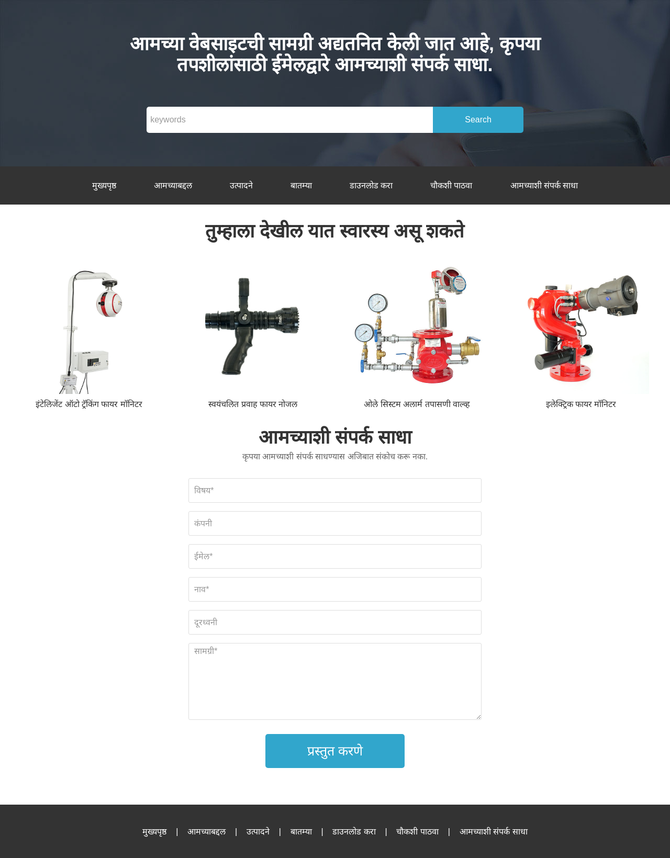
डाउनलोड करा (371, 185)
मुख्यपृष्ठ (104, 185)
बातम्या (301, 185)
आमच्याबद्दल (173, 185)
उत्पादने (241, 185)
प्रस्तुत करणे (335, 750)
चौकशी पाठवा (451, 185)
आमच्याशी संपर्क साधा (544, 185)
